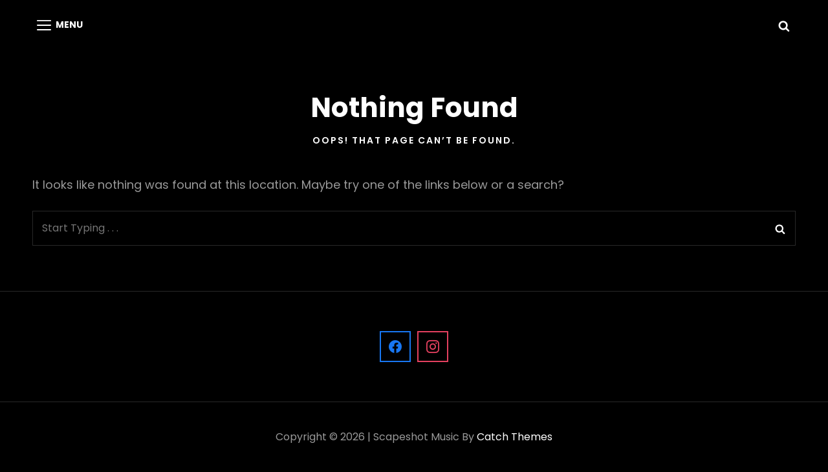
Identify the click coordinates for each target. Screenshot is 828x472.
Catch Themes (514, 436)
